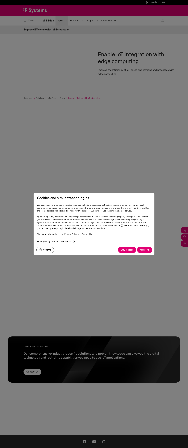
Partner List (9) (68, 241)
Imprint (55, 241)
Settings (45, 249)
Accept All (144, 249)
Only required (127, 249)
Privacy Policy (43, 241)
